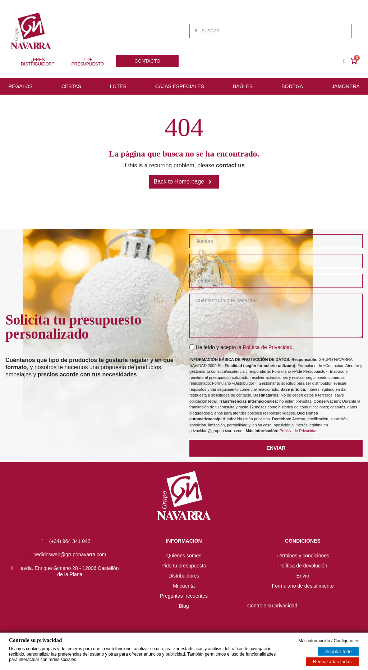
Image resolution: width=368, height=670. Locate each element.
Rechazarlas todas (332, 661)
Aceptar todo (338, 651)
